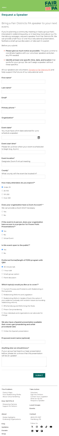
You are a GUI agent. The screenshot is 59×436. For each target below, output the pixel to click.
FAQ (3, 424)
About (4, 414)
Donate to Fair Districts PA (39, 70)
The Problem (7, 389)
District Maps (7, 392)
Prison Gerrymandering (12, 309)
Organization (8, 118)
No (4, 215)
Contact (33, 414)
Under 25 (6, 187)
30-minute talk (8, 267)
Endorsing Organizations (12, 419)
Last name (6, 88)
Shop (4, 434)
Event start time (9, 144)
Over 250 (6, 198)
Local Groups (35, 405)
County (5, 170)
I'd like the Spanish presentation (15, 331)
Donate (5, 430)
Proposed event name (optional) (16, 338)
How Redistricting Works (12, 394)
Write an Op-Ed (36, 399)
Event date (7, 128)
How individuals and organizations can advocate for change (22, 314)
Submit (39, 375)
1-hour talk (7, 271)
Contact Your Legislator (39, 397)
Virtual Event (7, 238)
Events (32, 408)
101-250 (5, 194)
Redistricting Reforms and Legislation (17, 295)
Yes (4, 212)
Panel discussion (9, 278)
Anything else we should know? (15, 348)
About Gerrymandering (11, 397)
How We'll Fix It (8, 401)
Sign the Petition (36, 394)
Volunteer (34, 392)
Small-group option (10, 274)
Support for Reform (10, 406)
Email (4, 98)
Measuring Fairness (10, 404)
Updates (5, 427)
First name (7, 78)
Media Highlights (9, 417)
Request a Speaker (37, 401)
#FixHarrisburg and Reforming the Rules (18, 306)
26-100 (5, 191)
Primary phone (8, 108)
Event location (8, 158)
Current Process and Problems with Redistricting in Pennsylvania (22, 290)
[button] (39, 137)
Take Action (34, 389)
